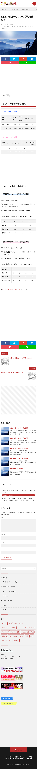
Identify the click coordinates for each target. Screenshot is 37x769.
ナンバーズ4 (12, 26)
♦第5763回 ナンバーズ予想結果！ (20, 438)
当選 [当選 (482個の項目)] (27, 636)
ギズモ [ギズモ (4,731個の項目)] (21, 623)
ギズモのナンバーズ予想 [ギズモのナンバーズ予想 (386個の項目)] (8, 628)
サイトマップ (17, 757)
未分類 (4, 609)
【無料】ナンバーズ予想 (10, 582)
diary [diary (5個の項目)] (10, 623)
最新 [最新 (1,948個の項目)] (31, 636)
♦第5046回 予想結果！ (16, 468)
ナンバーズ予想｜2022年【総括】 (15, 759)
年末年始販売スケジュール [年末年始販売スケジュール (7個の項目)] (16, 636)
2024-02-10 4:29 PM (8, 495)
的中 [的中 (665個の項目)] (10, 640)
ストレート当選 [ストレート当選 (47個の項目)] (21, 628)
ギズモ (6, 28)
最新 (23, 26)
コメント (3, 517)
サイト (3, 549)
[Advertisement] (18, 170)
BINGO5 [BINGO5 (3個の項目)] (4, 623)
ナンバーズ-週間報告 (9, 591)
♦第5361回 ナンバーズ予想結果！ (20, 448)
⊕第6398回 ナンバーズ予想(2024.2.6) (21, 358)
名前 (3, 534)
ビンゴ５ (5, 605)
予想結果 (18, 26)
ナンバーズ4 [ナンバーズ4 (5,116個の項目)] (5, 632)
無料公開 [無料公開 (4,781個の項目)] (4, 640)
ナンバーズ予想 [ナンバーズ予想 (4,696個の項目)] (15, 632)
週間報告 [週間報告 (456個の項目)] (16, 640)
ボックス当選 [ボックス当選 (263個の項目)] (25, 632)
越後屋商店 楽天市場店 (7, 658)
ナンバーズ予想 (27, 757)
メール (3, 542)
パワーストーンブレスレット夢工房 (10, 656)
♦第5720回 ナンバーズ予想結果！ (20, 428)
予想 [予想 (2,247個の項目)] (32, 632)
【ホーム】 (8, 757)
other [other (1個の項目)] (15, 623)
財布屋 (3, 654)
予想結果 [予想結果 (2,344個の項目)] (4, 636)
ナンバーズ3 (5, 26)
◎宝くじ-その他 (7, 600)
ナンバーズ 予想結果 (7, 24)
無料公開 (27, 26)
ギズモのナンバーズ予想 (23, 764)
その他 (5, 596)
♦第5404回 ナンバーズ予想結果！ (20, 458)
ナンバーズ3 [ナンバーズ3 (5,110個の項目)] (31, 628)
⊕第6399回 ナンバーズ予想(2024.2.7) (12, 373)
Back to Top (18, 750)
